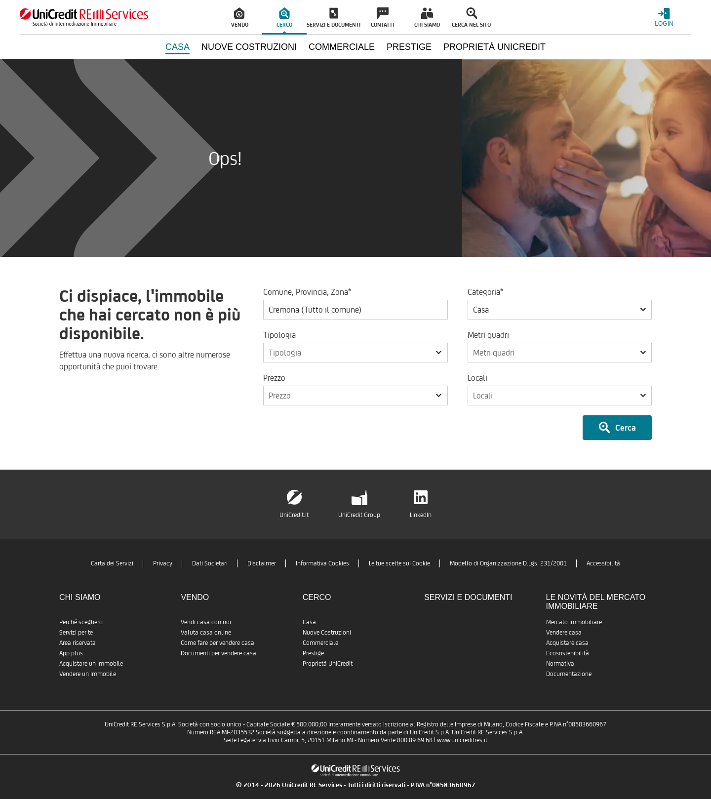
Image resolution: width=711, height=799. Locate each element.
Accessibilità (603, 563)
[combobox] (560, 310)
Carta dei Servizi (112, 563)
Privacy (162, 563)
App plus (71, 653)
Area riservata (77, 642)
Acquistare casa (567, 642)
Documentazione (569, 674)
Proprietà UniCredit (328, 663)
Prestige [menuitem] (409, 47)
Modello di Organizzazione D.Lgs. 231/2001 (508, 563)
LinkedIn (421, 515)
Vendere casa (564, 632)
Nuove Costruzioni (327, 632)
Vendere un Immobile (87, 674)
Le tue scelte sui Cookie (399, 563)
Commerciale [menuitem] (342, 47)
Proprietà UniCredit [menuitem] (494, 47)
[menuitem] (240, 17)
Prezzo (274, 378)
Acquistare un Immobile (91, 663)
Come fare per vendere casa (217, 642)
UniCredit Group (359, 515)
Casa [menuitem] (177, 47)
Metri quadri (488, 335)
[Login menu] (664, 17)
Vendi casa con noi (206, 622)
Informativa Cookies (322, 563)
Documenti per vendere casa (218, 653)
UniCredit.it (294, 515)
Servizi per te (76, 632)
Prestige (313, 653)
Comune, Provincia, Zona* (307, 292)
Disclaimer (261, 563)
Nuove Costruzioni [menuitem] (249, 47)
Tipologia (279, 335)
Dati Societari (210, 563)
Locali (477, 378)
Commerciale (320, 642)
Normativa (560, 663)
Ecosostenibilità (567, 653)
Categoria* (485, 292)
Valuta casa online (206, 632)
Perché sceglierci (81, 622)
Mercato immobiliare (574, 622)
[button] (560, 310)
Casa (309, 622)
